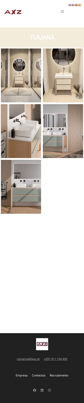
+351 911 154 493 (55, 359)
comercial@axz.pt (28, 359)
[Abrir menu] (62, 11)
